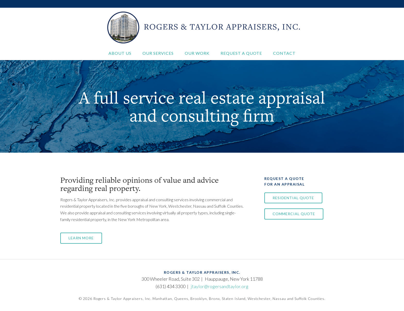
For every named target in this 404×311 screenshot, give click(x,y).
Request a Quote (241, 53)
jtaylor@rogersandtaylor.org (219, 286)
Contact (284, 53)
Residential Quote (293, 198)
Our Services (158, 53)
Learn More (81, 238)
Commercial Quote (294, 214)
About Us (119, 53)
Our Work (197, 53)
